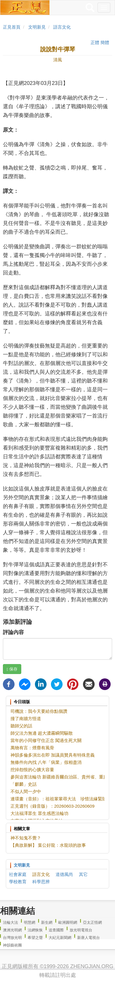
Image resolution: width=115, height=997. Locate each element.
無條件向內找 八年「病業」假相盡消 (46, 762)
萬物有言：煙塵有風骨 (32, 747)
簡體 (104, 42)
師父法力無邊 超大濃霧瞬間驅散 (41, 733)
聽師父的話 (21, 725)
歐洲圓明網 (67, 922)
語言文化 (62, 27)
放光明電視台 (81, 930)
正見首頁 (11, 27)
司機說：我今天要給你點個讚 (38, 711)
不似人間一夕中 (25, 791)
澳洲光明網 (12, 930)
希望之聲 (35, 937)
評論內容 (13, 632)
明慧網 (29, 922)
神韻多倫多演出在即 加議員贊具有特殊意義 (52, 754)
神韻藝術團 (12, 945)
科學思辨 (41, 881)
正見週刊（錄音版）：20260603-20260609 (52, 806)
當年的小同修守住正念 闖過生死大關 (46, 740)
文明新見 (37, 27)
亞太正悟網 (92, 922)
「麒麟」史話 (23, 784)
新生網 (46, 922)
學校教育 (17, 881)
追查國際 (56, 930)
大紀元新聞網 (60, 937)
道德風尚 (64, 874)
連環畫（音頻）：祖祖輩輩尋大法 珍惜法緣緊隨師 (60, 798)
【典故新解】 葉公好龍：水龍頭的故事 (48, 845)
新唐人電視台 (88, 937)
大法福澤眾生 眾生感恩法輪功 (39, 813)
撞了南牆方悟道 (25, 718)
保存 (12, 669)
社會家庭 (17, 874)
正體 (95, 42)
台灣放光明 (12, 937)
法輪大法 (10, 922)
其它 (83, 874)
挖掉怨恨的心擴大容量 (32, 769)
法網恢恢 (35, 930)
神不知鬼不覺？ (25, 837)
